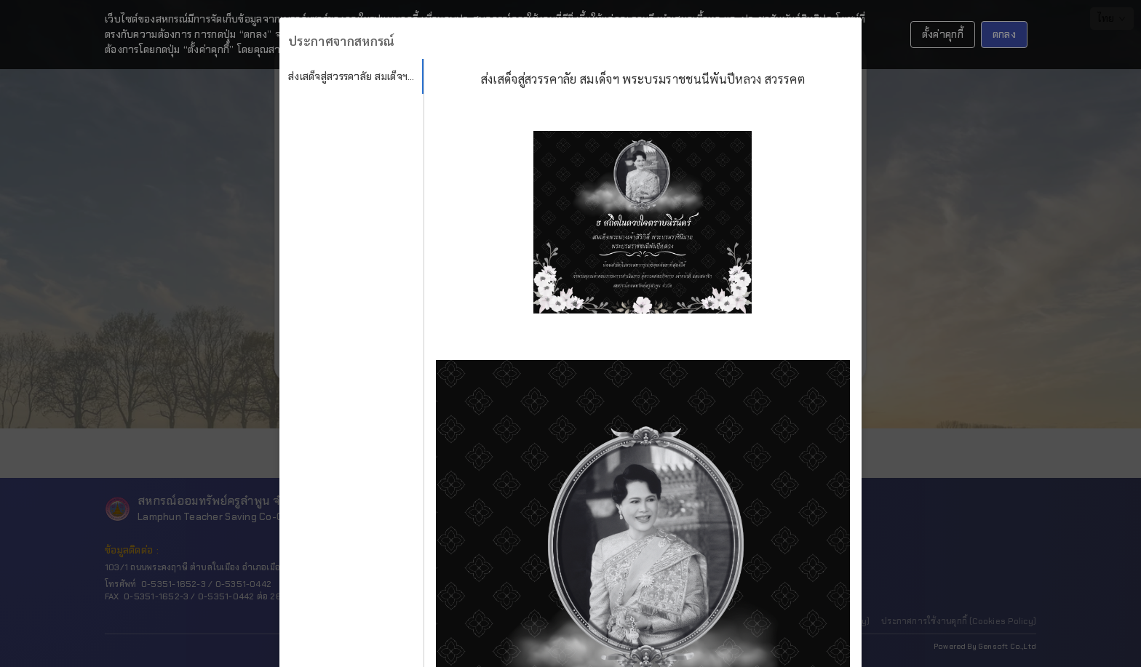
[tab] (351, 76)
